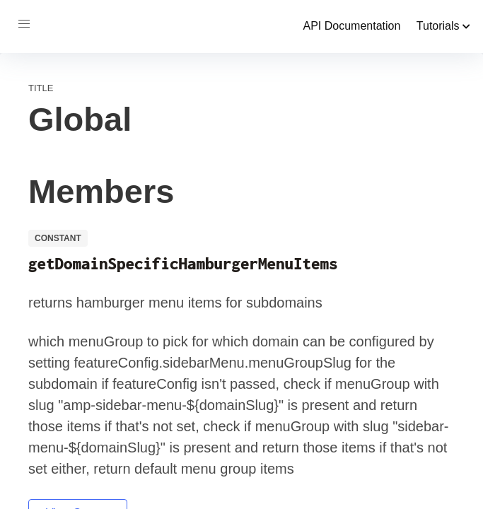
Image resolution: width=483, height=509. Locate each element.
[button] (24, 24)
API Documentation (351, 26)
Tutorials (443, 26)
